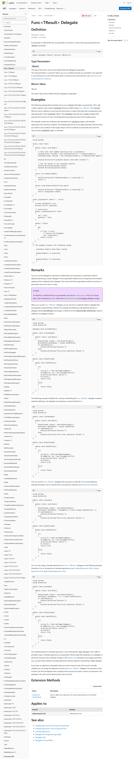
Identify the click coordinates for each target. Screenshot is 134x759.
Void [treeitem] (5, 737)
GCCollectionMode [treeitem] (10, 156)
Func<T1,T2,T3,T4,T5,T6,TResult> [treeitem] (14, 84)
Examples (112, 22)
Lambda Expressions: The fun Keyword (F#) (50, 728)
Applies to (112, 30)
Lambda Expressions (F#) (56, 571)
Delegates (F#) (40, 737)
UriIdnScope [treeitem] (8, 655)
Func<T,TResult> (70, 565)
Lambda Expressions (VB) (83, 568)
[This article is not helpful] (127, 40)
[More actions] (101, 15)
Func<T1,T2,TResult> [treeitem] (10, 69)
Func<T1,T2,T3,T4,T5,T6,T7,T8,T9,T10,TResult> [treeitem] (15, 108)
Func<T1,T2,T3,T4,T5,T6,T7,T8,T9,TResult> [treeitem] (15, 102)
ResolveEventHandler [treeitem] (11, 448)
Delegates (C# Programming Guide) (48, 734)
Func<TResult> (84, 108)
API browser (49, 16)
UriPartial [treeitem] (7, 666)
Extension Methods (115, 28)
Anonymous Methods (89, 485)
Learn (33, 16)
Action (84, 298)
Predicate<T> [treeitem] (8, 429)
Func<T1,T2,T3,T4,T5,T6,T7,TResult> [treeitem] (15, 89)
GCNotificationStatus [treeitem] (11, 159)
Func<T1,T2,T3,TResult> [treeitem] (11, 73)
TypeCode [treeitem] (7, 586)
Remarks (111, 25)
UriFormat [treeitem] (7, 643)
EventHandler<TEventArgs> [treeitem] (13, 27)
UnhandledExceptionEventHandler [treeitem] (15, 628)
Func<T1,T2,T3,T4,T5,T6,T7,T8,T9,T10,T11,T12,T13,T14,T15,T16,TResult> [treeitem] (15, 146)
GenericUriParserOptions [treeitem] (12, 167)
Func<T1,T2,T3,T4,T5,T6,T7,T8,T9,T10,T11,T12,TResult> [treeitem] (15, 121)
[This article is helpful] (124, 40)
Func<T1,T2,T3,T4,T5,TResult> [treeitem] (13, 80)
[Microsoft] (4, 2)
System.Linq (71, 658)
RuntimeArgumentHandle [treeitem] (12, 452)
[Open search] (124, 3)
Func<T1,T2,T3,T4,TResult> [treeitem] (12, 76)
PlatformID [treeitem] (7, 422)
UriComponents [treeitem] (9, 639)
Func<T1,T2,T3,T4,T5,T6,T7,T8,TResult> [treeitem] (15, 95)
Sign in (129, 3)
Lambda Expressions (42, 731)
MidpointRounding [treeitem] (10, 322)
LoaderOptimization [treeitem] (10, 296)
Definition (112, 20)
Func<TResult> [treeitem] (9, 61)
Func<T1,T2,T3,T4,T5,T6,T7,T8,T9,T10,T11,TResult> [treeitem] (15, 114)
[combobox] (14, 18)
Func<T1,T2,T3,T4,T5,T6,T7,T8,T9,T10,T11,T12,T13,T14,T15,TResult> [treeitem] (15, 140)
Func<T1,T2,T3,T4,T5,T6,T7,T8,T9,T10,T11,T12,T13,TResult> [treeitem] (15, 127)
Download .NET (125, 8)
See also (111, 33)
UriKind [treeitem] (6, 658)
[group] (67, 202)
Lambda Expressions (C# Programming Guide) (52, 725)
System (42, 35)
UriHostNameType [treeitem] (10, 651)
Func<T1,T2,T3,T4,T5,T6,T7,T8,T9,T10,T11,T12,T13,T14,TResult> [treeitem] (15, 134)
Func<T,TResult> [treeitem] (9, 65)
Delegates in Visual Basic (44, 740)
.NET (40, 16)
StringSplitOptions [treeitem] (10, 502)
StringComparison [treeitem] (10, 494)
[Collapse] (25, 14)
